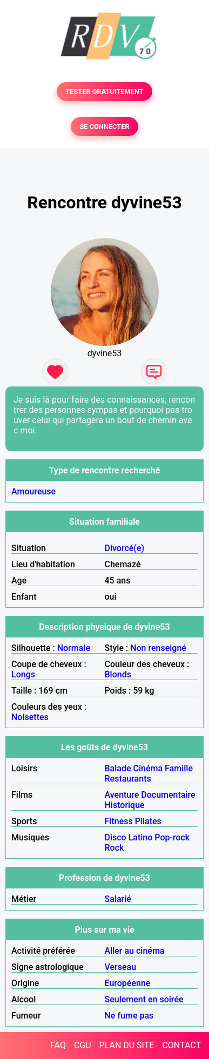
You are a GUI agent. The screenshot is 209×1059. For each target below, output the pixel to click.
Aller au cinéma (135, 951)
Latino (141, 837)
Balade (118, 768)
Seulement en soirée (144, 999)
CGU (82, 1045)
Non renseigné (158, 648)
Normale (73, 648)
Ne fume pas (129, 1015)
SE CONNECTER (104, 127)
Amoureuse (33, 491)
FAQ (58, 1045)
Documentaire (168, 795)
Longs (23, 674)
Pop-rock (172, 837)
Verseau (121, 967)
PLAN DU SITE (126, 1045)
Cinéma (148, 768)
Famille (179, 768)
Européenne (128, 983)
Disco (115, 837)
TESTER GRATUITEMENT (104, 91)
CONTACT (181, 1045)
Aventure (122, 795)
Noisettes (30, 717)
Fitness (119, 821)
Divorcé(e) (125, 548)
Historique (125, 805)
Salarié (118, 899)
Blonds (118, 674)
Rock (114, 848)
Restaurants (128, 778)
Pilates (148, 821)
